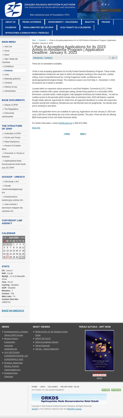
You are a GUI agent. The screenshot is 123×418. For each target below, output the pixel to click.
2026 (16, 238)
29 (14, 257)
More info (36, 128)
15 (14, 251)
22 (14, 254)
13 (7, 251)
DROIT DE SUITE (43, 338)
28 (11, 257)
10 (20, 247)
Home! (35, 387)
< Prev (67, 134)
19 (4, 254)
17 (20, 251)
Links (42, 387)
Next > (83, 134)
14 (11, 251)
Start (34, 40)
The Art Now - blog (69, 387)
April (11, 238)
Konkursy (49, 58)
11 (23, 247)
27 (7, 257)
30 (17, 257)
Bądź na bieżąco (13, 310)
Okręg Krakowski (42, 346)
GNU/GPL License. (74, 409)
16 (17, 251)
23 (17, 254)
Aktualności (38, 58)
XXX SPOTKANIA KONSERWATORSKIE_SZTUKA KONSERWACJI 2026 (18, 355)
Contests (42, 40)
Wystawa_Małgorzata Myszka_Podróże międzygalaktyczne (13, 366)
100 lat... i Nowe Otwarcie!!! (47, 349)
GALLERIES (53, 387)
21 (11, 254)
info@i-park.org (65, 123)
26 (4, 257)
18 (23, 251)
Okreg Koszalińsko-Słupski (46, 342)
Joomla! (35, 409)
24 (20, 254)
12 (4, 251)
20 (7, 254)
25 (23, 254)
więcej (99, 378)
